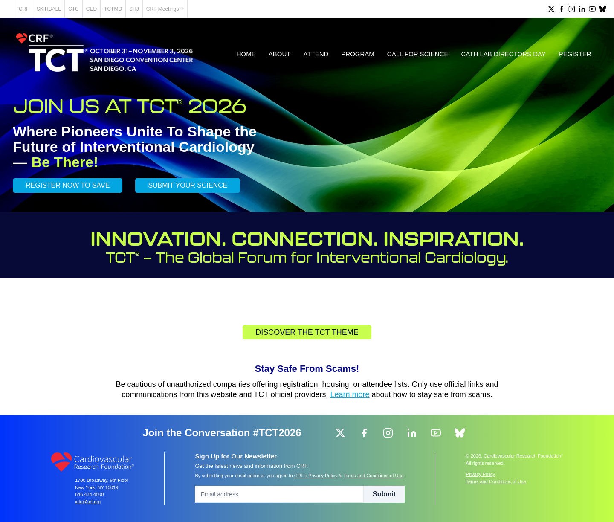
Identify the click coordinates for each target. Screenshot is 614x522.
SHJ (164, 9)
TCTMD (143, 9)
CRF (54, 9)
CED (121, 9)
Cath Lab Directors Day (502, 56)
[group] (551, 9)
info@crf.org (88, 501)
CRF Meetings (195, 9)
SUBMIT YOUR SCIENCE (187, 187)
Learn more (350, 397)
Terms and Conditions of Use (373, 475)
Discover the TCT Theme (307, 335)
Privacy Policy (480, 474)
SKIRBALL (79, 9)
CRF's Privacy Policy (316, 475)
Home (245, 56)
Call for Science (417, 56)
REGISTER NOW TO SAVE (68, 187)
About (279, 56)
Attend (315, 56)
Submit (384, 494)
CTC (103, 9)
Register (574, 56)
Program (357, 56)
